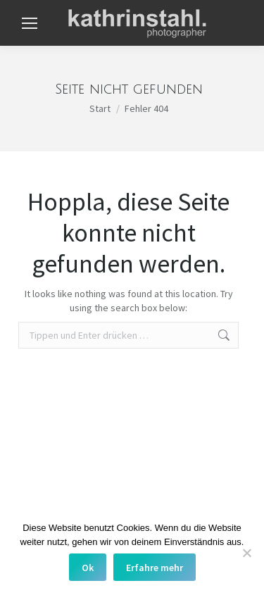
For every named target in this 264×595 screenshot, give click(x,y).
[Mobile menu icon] (29, 23)
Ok (88, 567)
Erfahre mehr (154, 567)
